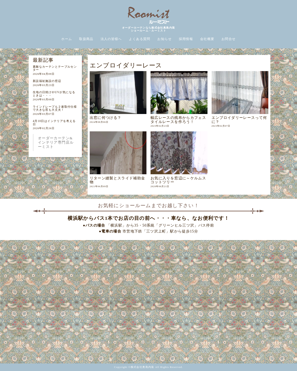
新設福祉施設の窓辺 (47, 81)
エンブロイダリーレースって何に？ (239, 120)
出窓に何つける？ (105, 118)
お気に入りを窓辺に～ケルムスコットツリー (178, 180)
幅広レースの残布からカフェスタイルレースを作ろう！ (178, 120)
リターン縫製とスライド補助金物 (117, 180)
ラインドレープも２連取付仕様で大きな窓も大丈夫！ (55, 108)
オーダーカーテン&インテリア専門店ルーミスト (56, 142)
